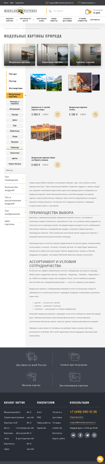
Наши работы (53, 20)
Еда (14, 125)
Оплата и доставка (67, 20)
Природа (15, 147)
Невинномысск (87, 2)
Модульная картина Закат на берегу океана (43, 159)
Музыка (14, 142)
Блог (6, 3)
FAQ (12, 3)
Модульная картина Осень (78, 108)
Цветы (15, 158)
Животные (14, 131)
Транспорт (14, 153)
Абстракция (14, 109)
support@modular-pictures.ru (60, 3)
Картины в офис (41, 20)
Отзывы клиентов (82, 20)
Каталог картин (12, 20)
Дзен (14, 120)
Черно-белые (14, 164)
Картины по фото (27, 20)
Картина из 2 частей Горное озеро (40, 108)
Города (14, 114)
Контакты (95, 20)
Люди (14, 136)
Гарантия (19, 3)
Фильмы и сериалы (14, 103)
